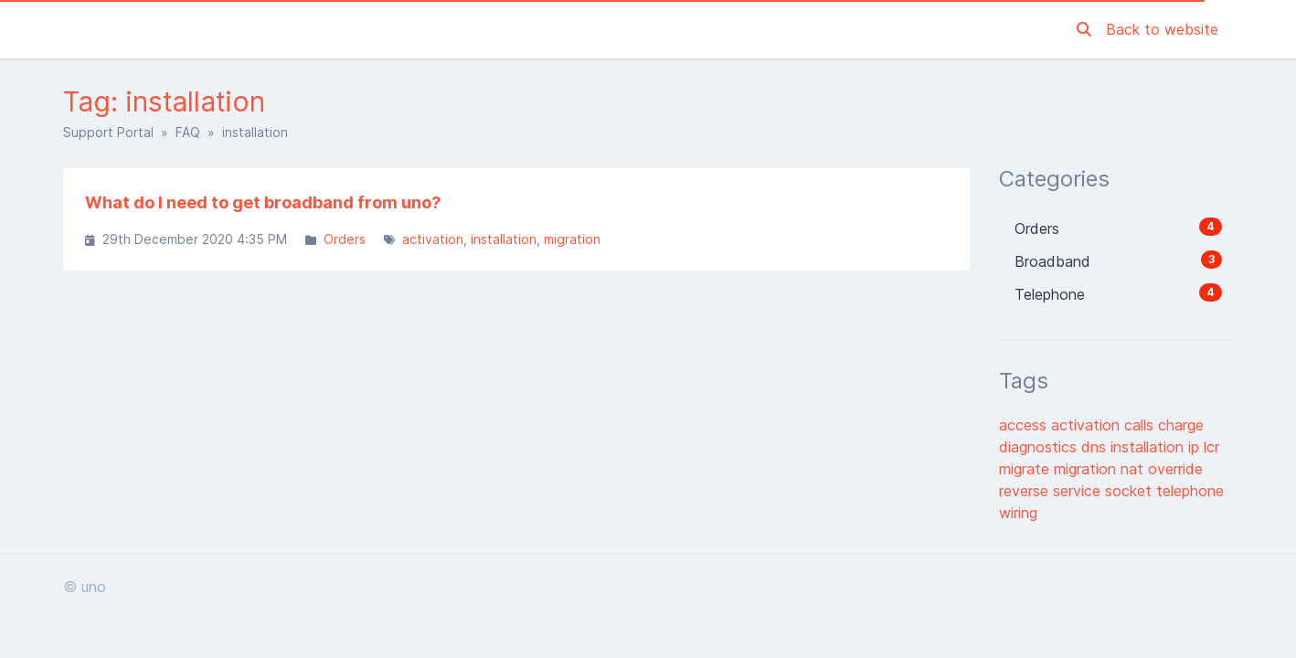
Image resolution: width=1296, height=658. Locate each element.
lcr (1211, 447)
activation (432, 239)
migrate (1026, 469)
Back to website (1162, 29)
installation (503, 239)
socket (1130, 491)
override (1175, 469)
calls (1141, 425)
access (1025, 425)
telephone (1190, 491)
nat (1134, 469)
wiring (1018, 513)
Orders (345, 239)
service (1079, 491)
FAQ (187, 132)
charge (1181, 425)
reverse (1026, 491)
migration (572, 239)
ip (1196, 447)
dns (1095, 447)
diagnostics (1040, 447)
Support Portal (108, 132)
